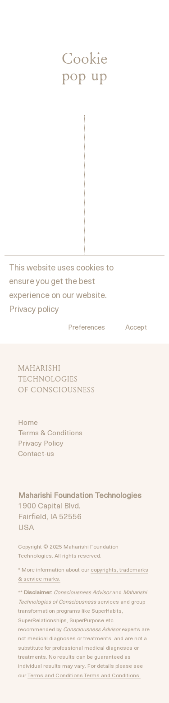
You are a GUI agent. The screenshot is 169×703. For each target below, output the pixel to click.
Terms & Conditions (50, 432)
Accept (136, 327)
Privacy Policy (41, 442)
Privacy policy (34, 309)
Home (28, 421)
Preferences (86, 327)
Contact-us (36, 452)
